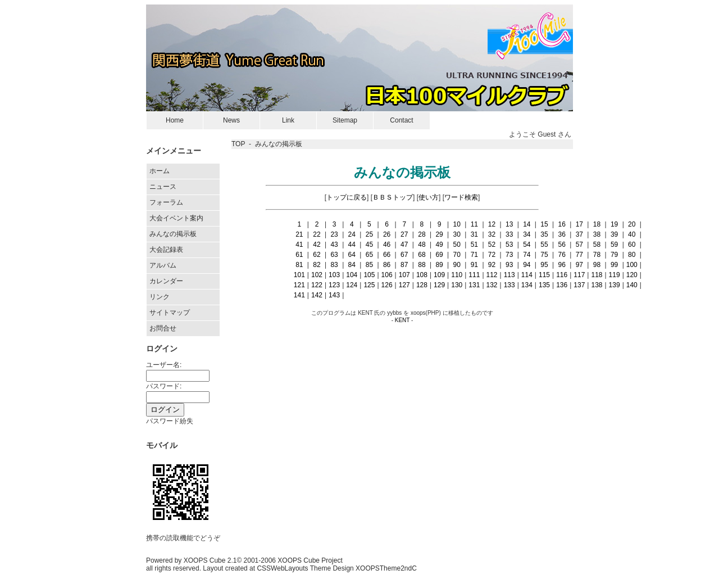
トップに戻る (346, 197)
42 (316, 244)
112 (492, 275)
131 (474, 285)
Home (175, 120)
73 (509, 255)
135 (544, 285)
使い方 (428, 197)
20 (631, 224)
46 (386, 244)
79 (614, 255)
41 (299, 244)
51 (474, 244)
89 (439, 265)
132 (492, 285)
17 (579, 224)
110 (456, 275)
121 (299, 285)
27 (404, 234)
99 (614, 265)
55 (544, 244)
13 (509, 224)
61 (299, 255)
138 (596, 285)
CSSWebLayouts (282, 568)
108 (421, 275)
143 (334, 295)
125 (369, 285)
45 (369, 244)
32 (491, 234)
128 (421, 285)
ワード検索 (461, 197)
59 (614, 244)
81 (299, 265)
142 (316, 295)
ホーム (159, 171)
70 (457, 255)
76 (561, 255)
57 (579, 244)
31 (474, 234)
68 (421, 255)
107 (404, 275)
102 (316, 275)
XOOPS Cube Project (309, 560)
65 (369, 255)
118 (596, 275)
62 (316, 255)
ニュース (162, 187)
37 (579, 234)
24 (352, 234)
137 (579, 285)
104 (351, 275)
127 (404, 285)
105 (369, 275)
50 (457, 244)
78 (596, 255)
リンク (159, 297)
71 (474, 255)
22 (316, 234)
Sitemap (345, 120)
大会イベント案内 (176, 218)
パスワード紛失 (169, 421)
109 (439, 275)
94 (526, 265)
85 (369, 265)
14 (526, 224)
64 (352, 255)
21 (299, 234)
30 (457, 234)
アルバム (162, 265)
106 (387, 275)
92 (491, 265)
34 (526, 234)
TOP (238, 144)
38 (596, 234)
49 (439, 244)
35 (544, 234)
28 (421, 234)
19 (614, 224)
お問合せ (162, 328)
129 (439, 285)
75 (544, 255)
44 (352, 244)
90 (457, 265)
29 (439, 234)
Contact (401, 120)
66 (386, 255)
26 (386, 234)
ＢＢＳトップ (392, 197)
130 (456, 285)
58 (596, 244)
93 (509, 265)
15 (544, 224)
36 (561, 234)
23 (334, 234)
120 (632, 275)
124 (351, 285)
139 (614, 285)
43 (334, 244)
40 (631, 234)
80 (631, 255)
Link (288, 120)
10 (457, 224)
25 (369, 234)
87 (404, 265)
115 (544, 275)
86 (386, 265)
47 (404, 244)
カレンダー (166, 281)
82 (316, 265)
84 (352, 265)
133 (509, 285)
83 (334, 265)
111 (474, 275)
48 (421, 244)
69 (439, 255)
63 (334, 255)
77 (579, 255)
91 (474, 265)
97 (579, 265)
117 (579, 275)
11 (474, 224)
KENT (402, 320)
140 (632, 285)
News (231, 120)
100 (632, 265)
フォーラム (166, 202)
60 (631, 244)
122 (316, 285)
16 (561, 224)
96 (561, 265)
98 (596, 265)
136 (561, 285)
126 (387, 285)
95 (544, 265)
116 (561, 275)
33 (509, 234)
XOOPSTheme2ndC (386, 568)
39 (614, 234)
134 (527, 285)
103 (334, 275)
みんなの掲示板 (173, 234)
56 (561, 244)
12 (491, 224)
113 (509, 275)
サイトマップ (169, 312)
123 (334, 285)
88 (421, 265)
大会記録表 (166, 250)
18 (596, 224)
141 (299, 295)
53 (509, 244)
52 (491, 244)
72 (491, 255)
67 (404, 255)
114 (527, 275)
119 (614, 275)
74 (526, 255)
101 (299, 275)
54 (526, 244)
